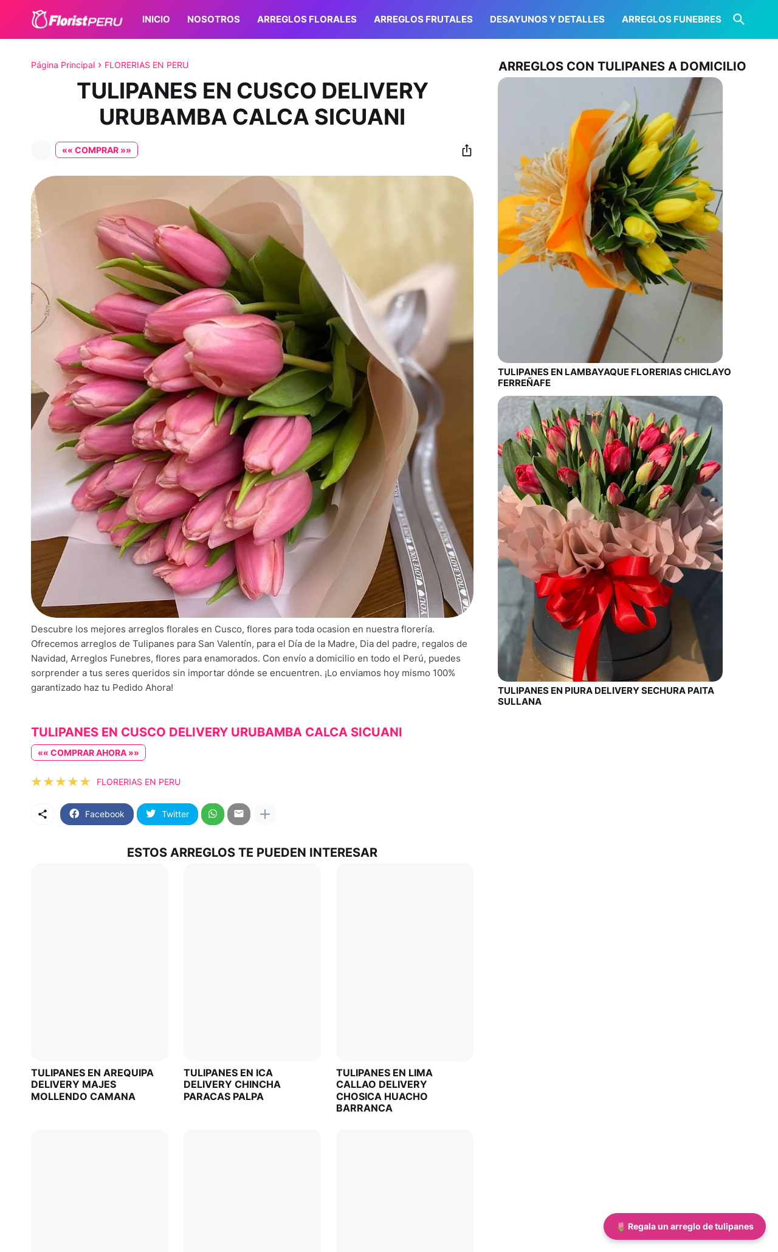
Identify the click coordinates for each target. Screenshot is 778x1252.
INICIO (156, 19)
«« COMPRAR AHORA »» (88, 752)
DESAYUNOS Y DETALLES (547, 19)
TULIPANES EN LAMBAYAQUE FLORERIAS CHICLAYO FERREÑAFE (614, 378)
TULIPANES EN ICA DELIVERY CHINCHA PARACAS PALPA (232, 1084)
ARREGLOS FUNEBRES (671, 19)
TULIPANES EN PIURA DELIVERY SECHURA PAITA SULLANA (606, 696)
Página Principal (63, 65)
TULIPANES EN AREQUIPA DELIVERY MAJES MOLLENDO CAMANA (92, 1084)
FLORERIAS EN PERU (146, 65)
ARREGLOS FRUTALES (423, 19)
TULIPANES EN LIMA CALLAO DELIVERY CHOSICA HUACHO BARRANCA (384, 1090)
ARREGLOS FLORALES (307, 19)
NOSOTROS (213, 19)
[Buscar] (736, 19)
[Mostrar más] (265, 814)
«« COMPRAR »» (96, 150)
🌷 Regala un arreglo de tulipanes (685, 1226)
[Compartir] (463, 150)
